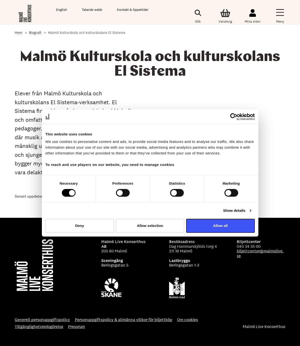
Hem (18, 32)
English (61, 9)
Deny (79, 226)
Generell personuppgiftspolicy (42, 319)
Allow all (220, 226)
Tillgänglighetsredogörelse (39, 326)
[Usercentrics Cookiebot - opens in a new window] (234, 116)
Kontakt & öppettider (132, 9)
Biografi (35, 32)
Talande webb (92, 9)
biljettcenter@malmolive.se (260, 253)
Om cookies (187, 319)
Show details (234, 210)
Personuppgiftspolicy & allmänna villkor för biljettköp (123, 319)
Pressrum (76, 326)
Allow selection (150, 226)
